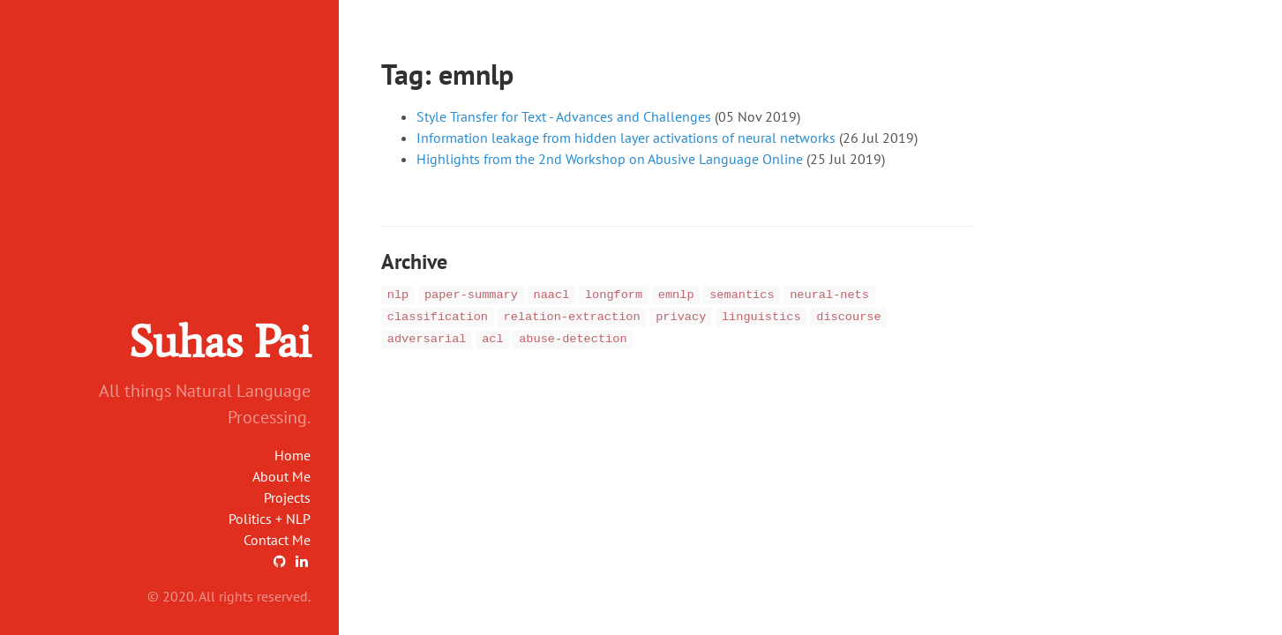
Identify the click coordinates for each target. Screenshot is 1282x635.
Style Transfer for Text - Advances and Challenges (563, 116)
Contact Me (277, 540)
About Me (281, 476)
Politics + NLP (270, 518)
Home (292, 455)
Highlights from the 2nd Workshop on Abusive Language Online (609, 159)
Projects (287, 497)
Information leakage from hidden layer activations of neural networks (626, 137)
